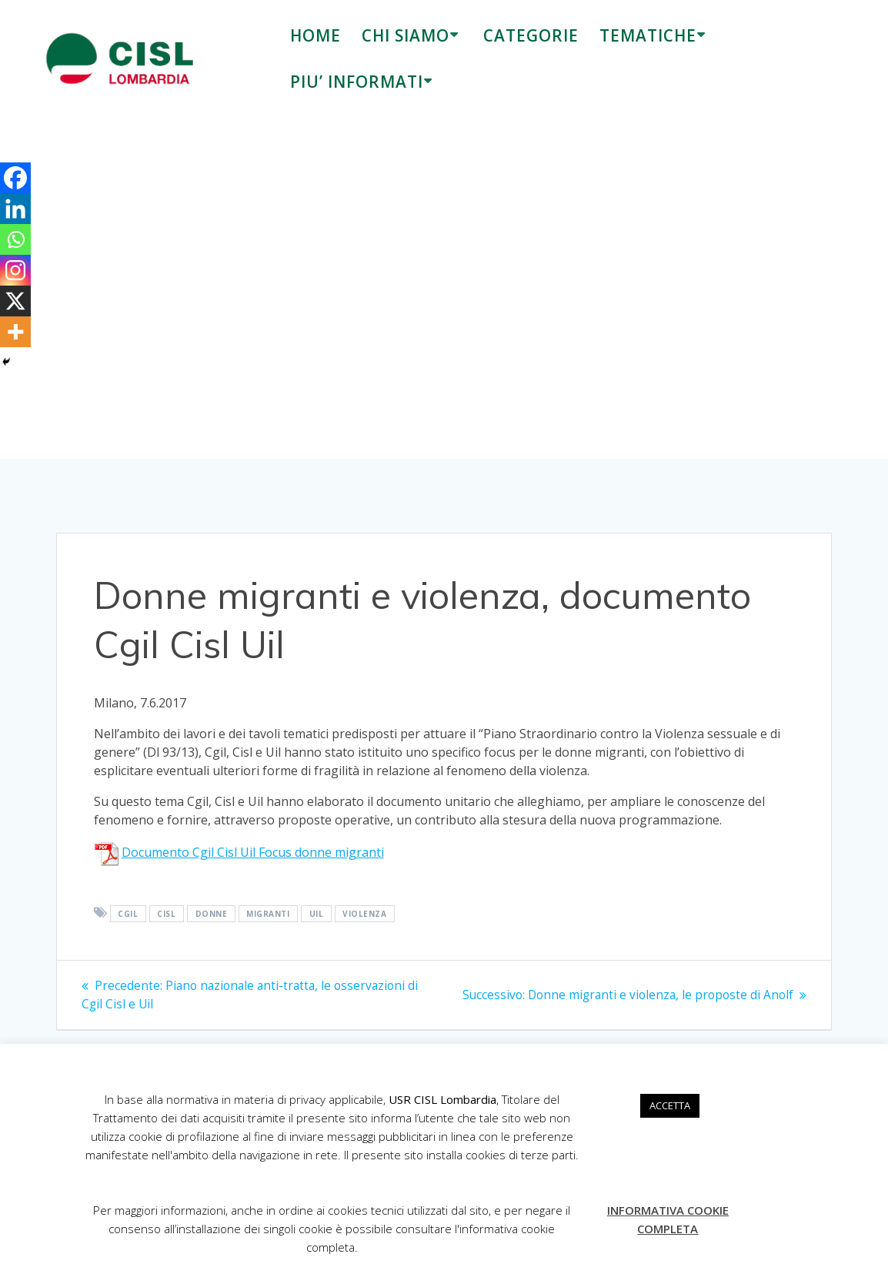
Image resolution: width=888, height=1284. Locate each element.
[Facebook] (15, 177)
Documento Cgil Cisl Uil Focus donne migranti (253, 852)
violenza (364, 913)
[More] (15, 331)
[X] (15, 301)
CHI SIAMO (405, 35)
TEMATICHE (647, 35)
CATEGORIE (531, 35)
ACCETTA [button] (669, 1105)
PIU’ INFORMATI (356, 81)
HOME (315, 35)
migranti (267, 913)
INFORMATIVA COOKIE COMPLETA (668, 1219)
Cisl (166, 913)
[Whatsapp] (15, 239)
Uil (316, 913)
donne (211, 913)
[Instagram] (15, 270)
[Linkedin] (15, 208)
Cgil (128, 913)
